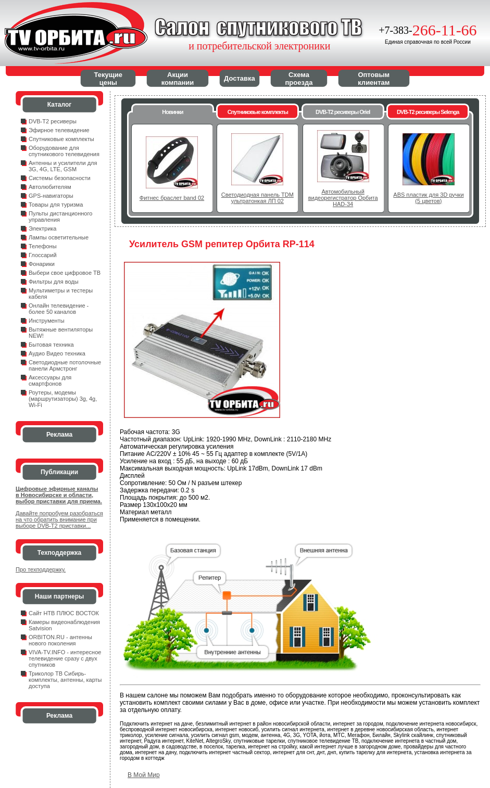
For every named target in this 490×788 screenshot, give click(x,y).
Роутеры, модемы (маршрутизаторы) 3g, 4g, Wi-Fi (63, 398)
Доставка (239, 78)
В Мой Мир (144, 775)
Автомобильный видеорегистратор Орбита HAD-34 (343, 197)
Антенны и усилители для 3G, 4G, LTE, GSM (63, 166)
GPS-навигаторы (51, 196)
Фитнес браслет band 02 (172, 198)
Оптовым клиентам (374, 78)
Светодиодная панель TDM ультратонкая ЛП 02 (257, 198)
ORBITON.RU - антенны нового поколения (60, 640)
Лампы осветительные (59, 237)
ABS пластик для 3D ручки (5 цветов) (428, 198)
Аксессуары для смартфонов (50, 380)
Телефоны (43, 246)
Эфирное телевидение (59, 130)
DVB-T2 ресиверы (53, 121)
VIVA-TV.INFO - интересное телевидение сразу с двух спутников (65, 658)
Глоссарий (43, 255)
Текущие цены (108, 78)
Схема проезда (298, 78)
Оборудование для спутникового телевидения (64, 151)
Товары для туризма (56, 204)
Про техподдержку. (41, 569)
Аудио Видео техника (57, 353)
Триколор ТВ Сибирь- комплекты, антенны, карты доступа (65, 679)
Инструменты (47, 320)
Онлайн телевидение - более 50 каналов (59, 308)
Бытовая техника (51, 344)
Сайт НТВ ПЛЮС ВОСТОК (64, 613)
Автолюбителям (50, 187)
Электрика (43, 228)
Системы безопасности (60, 178)
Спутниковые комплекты (61, 139)
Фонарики (42, 264)
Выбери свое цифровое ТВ (64, 273)
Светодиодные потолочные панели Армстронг (65, 365)
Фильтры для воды (54, 281)
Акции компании (177, 78)
